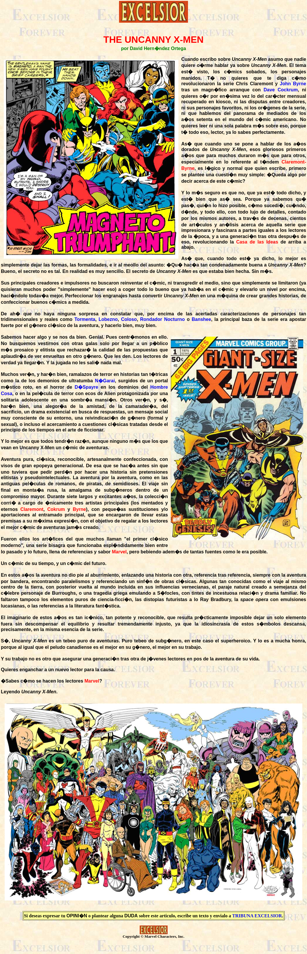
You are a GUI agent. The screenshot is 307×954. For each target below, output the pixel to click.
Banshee (201, 319)
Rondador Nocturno (162, 319)
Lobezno (108, 319)
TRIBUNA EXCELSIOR (257, 915)
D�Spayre (86, 387)
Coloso (129, 319)
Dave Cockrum (281, 89)
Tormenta (84, 319)
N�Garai (105, 380)
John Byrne (293, 83)
